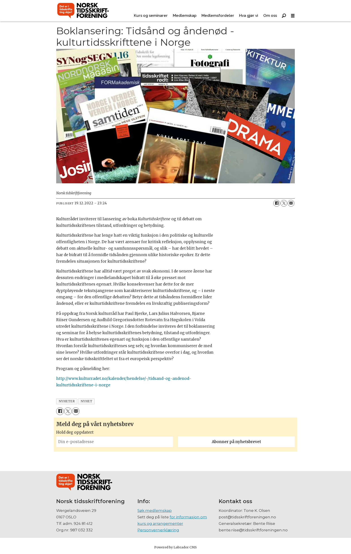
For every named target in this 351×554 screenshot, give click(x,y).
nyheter (67, 401)
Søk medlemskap (154, 510)
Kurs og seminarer (151, 15)
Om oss (270, 15)
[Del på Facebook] (276, 203)
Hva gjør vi (248, 15)
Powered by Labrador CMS (175, 547)
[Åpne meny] (293, 15)
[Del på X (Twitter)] (283, 203)
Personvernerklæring (158, 530)
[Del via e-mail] (291, 203)
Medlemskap (185, 15)
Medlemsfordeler (217, 15)
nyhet (86, 401)
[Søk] (283, 15)
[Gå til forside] (83, 11)
